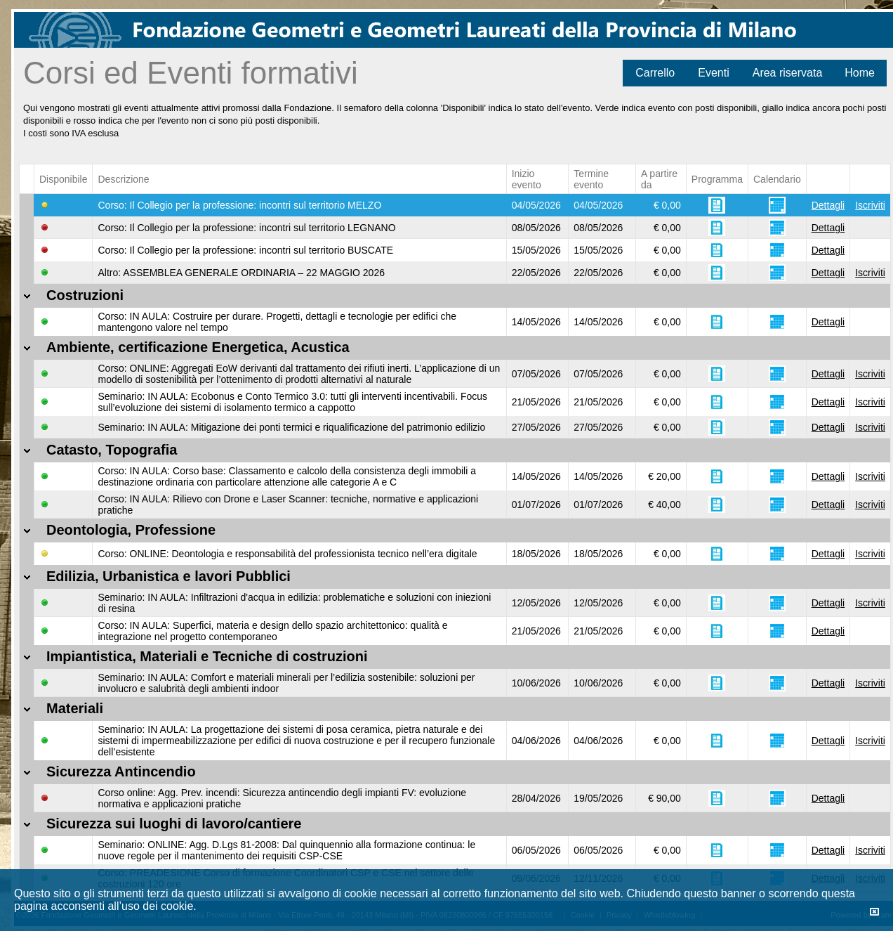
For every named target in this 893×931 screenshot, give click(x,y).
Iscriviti (870, 205)
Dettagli (828, 205)
